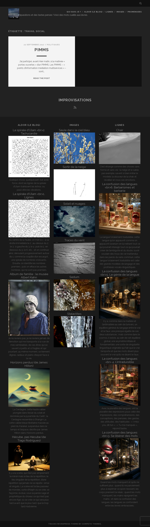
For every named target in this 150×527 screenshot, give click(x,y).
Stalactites (74, 313)
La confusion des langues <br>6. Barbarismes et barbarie (119, 187)
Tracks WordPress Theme (63, 524)
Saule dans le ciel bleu (74, 130)
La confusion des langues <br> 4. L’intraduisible (119, 360)
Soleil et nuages (74, 203)
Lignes (109, 12)
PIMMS (42, 49)
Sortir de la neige (74, 167)
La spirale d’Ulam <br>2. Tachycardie (29, 131)
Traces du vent (74, 240)
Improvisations (75, 100)
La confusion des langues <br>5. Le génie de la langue (119, 272)
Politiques (53, 45)
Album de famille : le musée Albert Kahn (29, 275)
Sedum (74, 277)
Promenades (135, 12)
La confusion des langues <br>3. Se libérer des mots (120, 434)
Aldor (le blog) (93, 12)
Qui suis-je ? (74, 12)
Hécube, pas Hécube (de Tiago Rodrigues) (29, 438)
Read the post (41, 78)
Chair (119, 130)
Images (120, 12)
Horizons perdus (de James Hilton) (29, 364)
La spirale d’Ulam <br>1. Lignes (29, 195)
